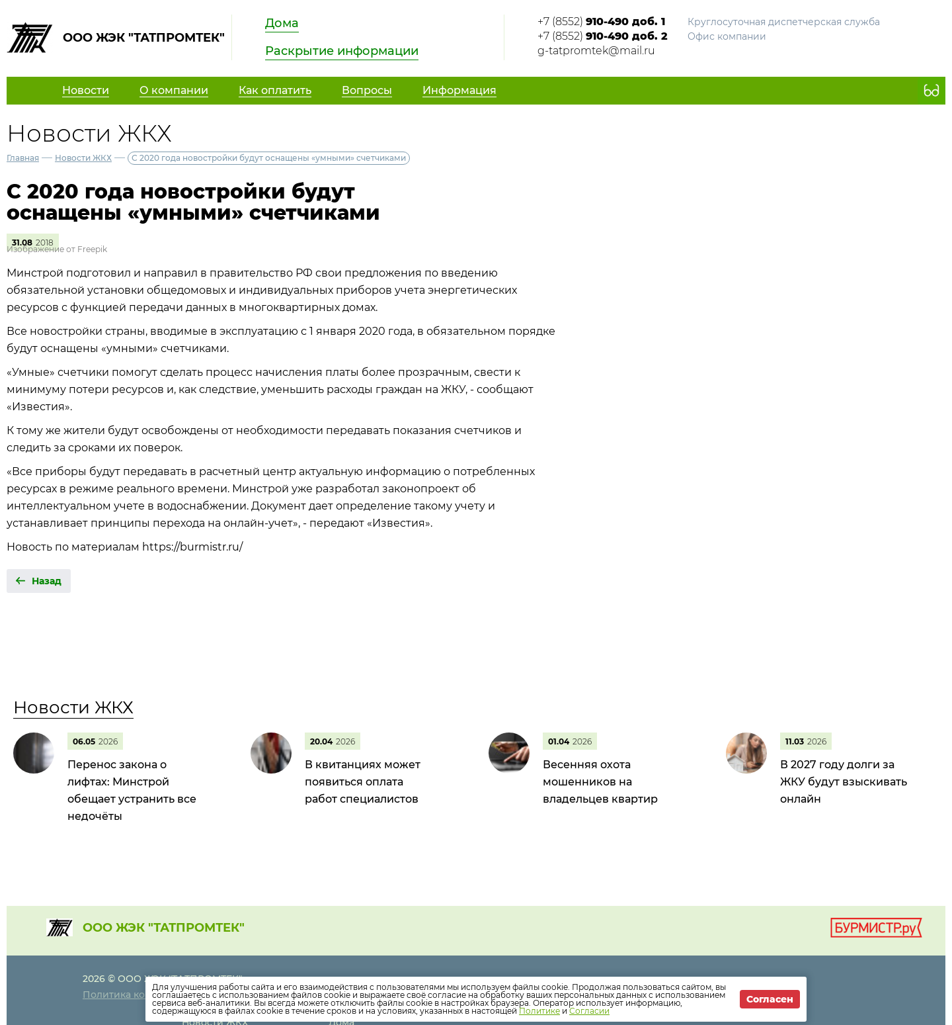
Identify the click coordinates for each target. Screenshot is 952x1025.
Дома (282, 23)
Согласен (769, 999)
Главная (23, 158)
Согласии (589, 1011)
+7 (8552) (601, 21)
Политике (539, 1011)
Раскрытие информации (341, 51)
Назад (46, 581)
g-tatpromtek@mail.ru (596, 50)
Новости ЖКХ (83, 158)
